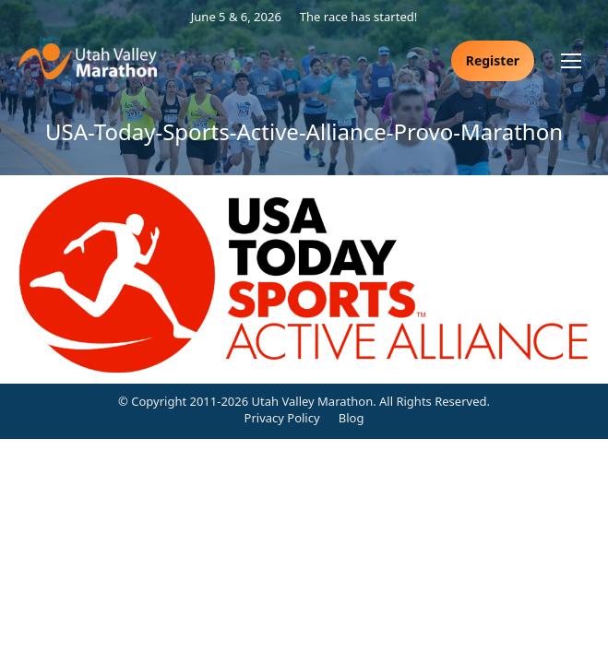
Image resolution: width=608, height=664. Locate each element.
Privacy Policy (282, 417)
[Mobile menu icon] (571, 60)
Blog (351, 417)
